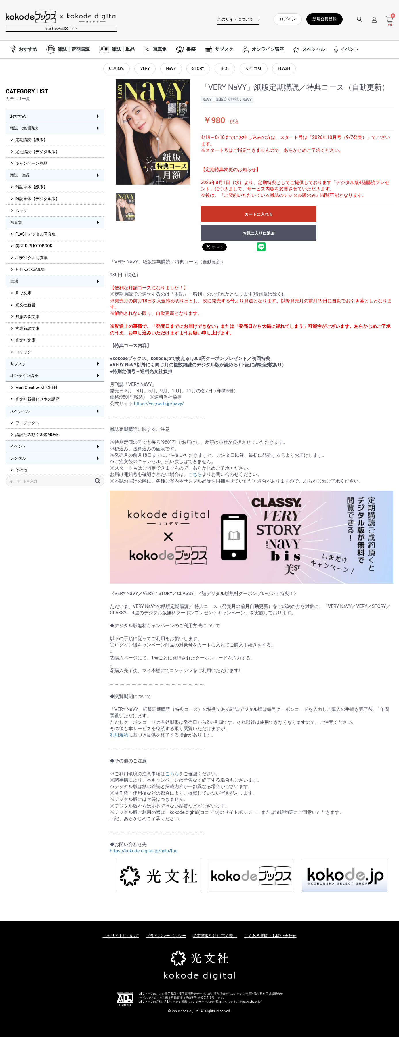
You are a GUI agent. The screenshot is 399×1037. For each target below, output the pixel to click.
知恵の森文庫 (27, 317)
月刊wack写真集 (30, 269)
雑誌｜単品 (20, 175)
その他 (21, 470)
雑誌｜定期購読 (24, 128)
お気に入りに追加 (259, 233)
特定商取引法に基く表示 (215, 936)
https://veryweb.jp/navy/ (159, 404)
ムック (21, 210)
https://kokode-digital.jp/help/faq (144, 851)
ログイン (288, 19)
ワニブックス (27, 423)
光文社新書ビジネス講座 (37, 399)
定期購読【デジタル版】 (37, 152)
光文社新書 (25, 305)
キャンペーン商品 (31, 163)
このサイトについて (121, 936)
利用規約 (119, 735)
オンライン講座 (24, 376)
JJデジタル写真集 (31, 258)
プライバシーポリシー (166, 936)
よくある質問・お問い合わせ (270, 936)
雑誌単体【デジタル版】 (37, 199)
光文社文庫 (25, 340)
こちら (195, 474)
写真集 (16, 222)
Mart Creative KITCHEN (36, 387)
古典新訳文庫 (27, 328)
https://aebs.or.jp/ (250, 1002)
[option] (153, 132)
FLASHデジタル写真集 (35, 234)
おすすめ (18, 116)
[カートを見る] (389, 21)
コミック (23, 352)
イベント (18, 446)
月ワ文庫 (23, 293)
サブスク (18, 364)
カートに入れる (259, 214)
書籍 (14, 281)
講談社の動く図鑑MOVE (37, 435)
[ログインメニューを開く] (374, 22)
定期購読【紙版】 (31, 140)
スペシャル (20, 411)
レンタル (18, 458)
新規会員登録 (324, 19)
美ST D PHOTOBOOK (33, 246)
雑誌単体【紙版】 (31, 187)
